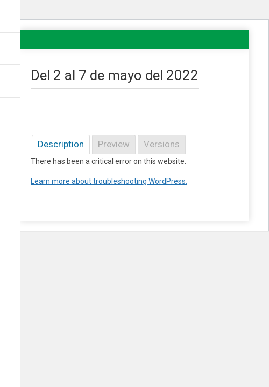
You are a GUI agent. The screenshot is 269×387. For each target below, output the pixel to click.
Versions (162, 144)
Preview (114, 144)
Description (61, 144)
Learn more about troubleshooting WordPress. (109, 181)
